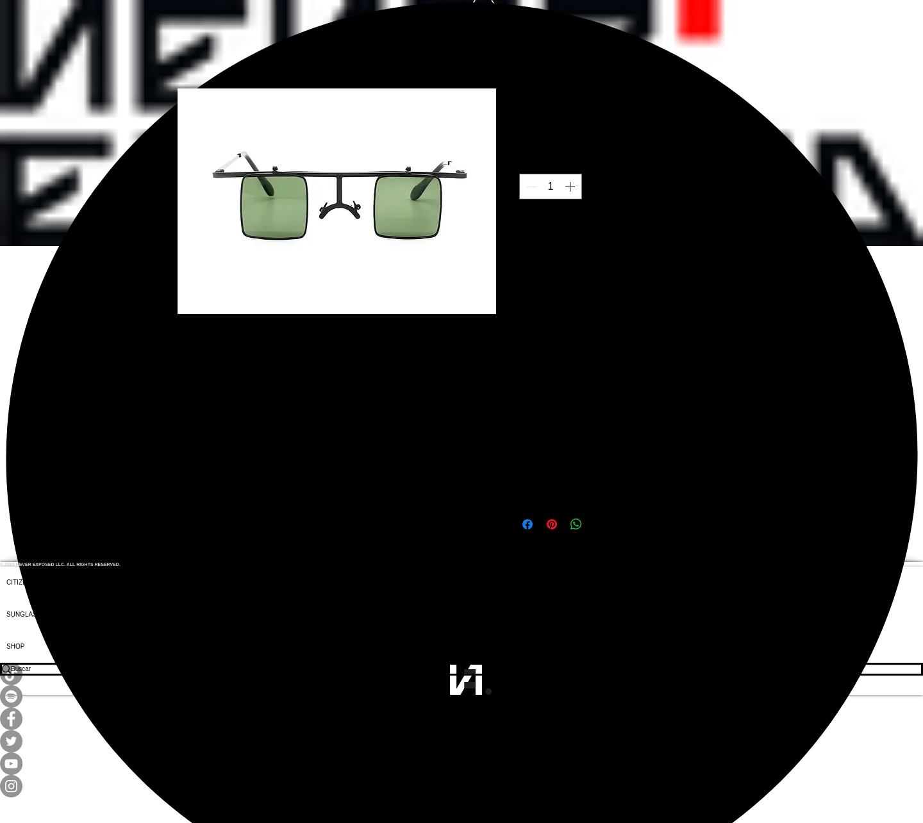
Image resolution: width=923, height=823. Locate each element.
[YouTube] (461, 763)
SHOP (15, 646)
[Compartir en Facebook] (527, 524)
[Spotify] (461, 696)
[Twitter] (461, 741)
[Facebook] (461, 719)
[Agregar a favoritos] (733, 247)
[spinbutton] (550, 186)
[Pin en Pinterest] (552, 524)
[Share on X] (600, 524)
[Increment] (571, 186)
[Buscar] (452, 669)
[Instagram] (461, 786)
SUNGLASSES (28, 614)
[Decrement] (530, 186)
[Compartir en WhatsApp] (576, 524)
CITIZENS (21, 582)
